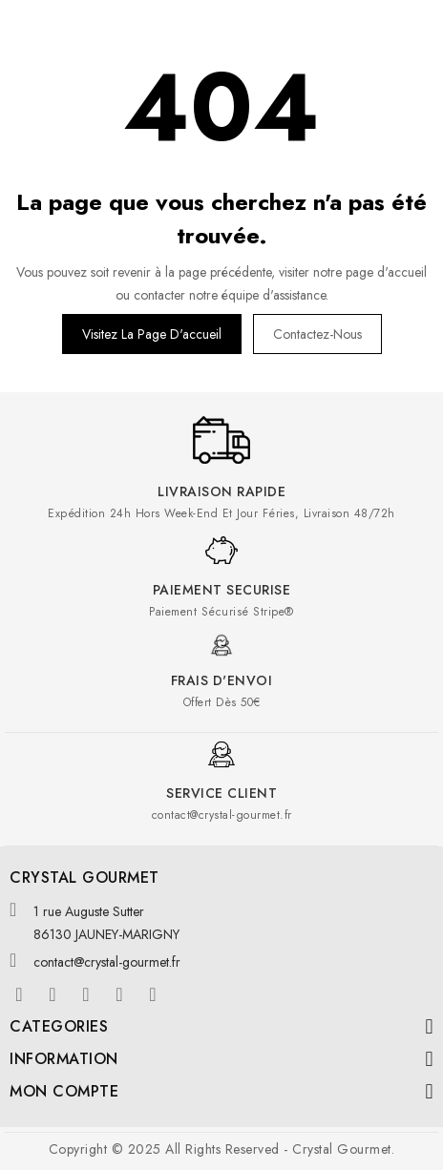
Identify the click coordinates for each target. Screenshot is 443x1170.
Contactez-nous (317, 334)
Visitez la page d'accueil (152, 334)
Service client (221, 793)
